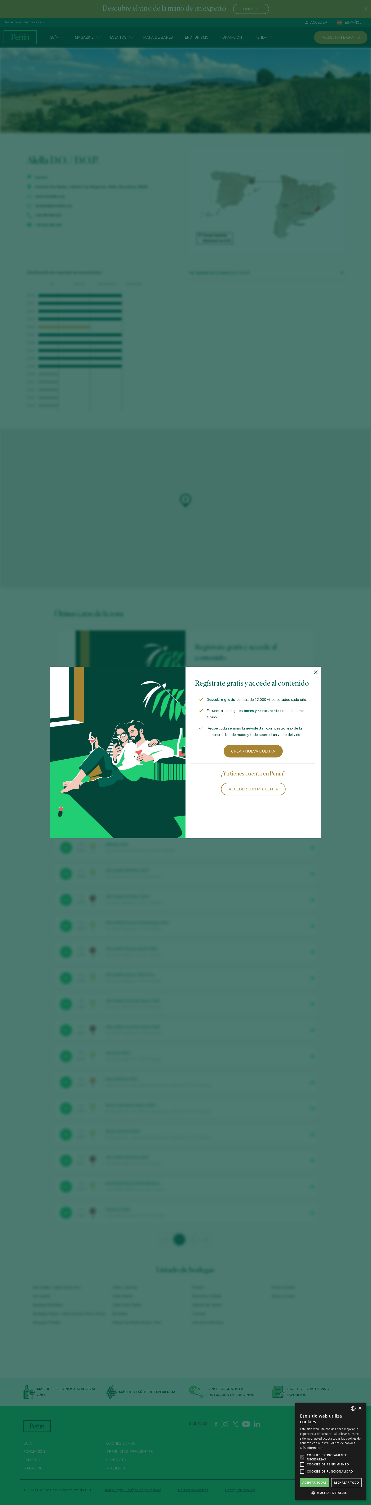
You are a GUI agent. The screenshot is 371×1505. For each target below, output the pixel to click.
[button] (331, 1493)
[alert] (330, 1451)
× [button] (360, 1408)
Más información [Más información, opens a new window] (311, 1448)
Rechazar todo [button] (346, 1483)
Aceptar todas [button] (314, 1483)
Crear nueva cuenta (253, 751)
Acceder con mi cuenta (253, 789)
